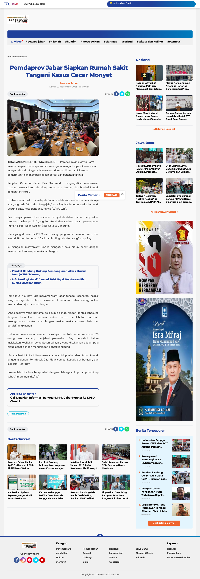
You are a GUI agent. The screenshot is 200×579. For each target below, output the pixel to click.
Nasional (143, 60)
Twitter (37, 561)
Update (111, 195)
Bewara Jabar (36, 41)
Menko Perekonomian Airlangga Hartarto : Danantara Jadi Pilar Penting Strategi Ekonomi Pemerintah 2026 (178, 86)
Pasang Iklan (174, 553)
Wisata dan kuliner (151, 41)
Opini (85, 562)
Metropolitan (91, 41)
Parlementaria (63, 548)
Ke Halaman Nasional (164, 129)
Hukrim (71, 41)
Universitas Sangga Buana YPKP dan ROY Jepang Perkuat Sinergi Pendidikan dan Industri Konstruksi (154, 443)
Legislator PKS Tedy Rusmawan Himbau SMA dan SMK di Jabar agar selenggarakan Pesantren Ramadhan (154, 508)
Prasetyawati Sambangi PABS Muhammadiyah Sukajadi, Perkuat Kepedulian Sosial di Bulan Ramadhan (148, 168)
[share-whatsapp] (127, 93)
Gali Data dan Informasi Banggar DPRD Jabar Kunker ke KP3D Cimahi (52, 399)
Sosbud (128, 41)
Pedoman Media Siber (179, 557)
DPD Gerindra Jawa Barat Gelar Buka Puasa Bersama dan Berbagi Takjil (178, 168)
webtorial (114, 562)
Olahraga (111, 41)
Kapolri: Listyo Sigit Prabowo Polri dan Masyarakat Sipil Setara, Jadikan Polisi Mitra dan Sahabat (148, 86)
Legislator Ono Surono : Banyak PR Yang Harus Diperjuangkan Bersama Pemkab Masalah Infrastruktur (179, 199)
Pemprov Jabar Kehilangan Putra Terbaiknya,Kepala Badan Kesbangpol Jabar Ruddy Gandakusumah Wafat (155, 492)
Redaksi (171, 548)
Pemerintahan (18, 413)
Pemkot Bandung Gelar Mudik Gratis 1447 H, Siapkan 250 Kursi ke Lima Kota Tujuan (153, 476)
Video (17, 41)
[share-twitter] (122, 93)
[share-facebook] (116, 93)
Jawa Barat (145, 143)
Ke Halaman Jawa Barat (164, 212)
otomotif (174, 41)
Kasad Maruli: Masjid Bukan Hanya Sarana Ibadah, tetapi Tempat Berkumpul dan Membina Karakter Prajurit (147, 116)
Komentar (17, 93)
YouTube (44, 561)
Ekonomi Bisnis (144, 553)
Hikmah (56, 41)
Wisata (113, 557)
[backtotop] (100, 537)
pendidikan (62, 553)
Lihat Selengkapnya (164, 523)
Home (14, 4)
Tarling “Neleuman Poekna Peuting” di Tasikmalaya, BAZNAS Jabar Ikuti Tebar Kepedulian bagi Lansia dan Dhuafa (148, 199)
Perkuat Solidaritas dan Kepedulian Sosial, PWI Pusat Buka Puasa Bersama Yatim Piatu (178, 116)
